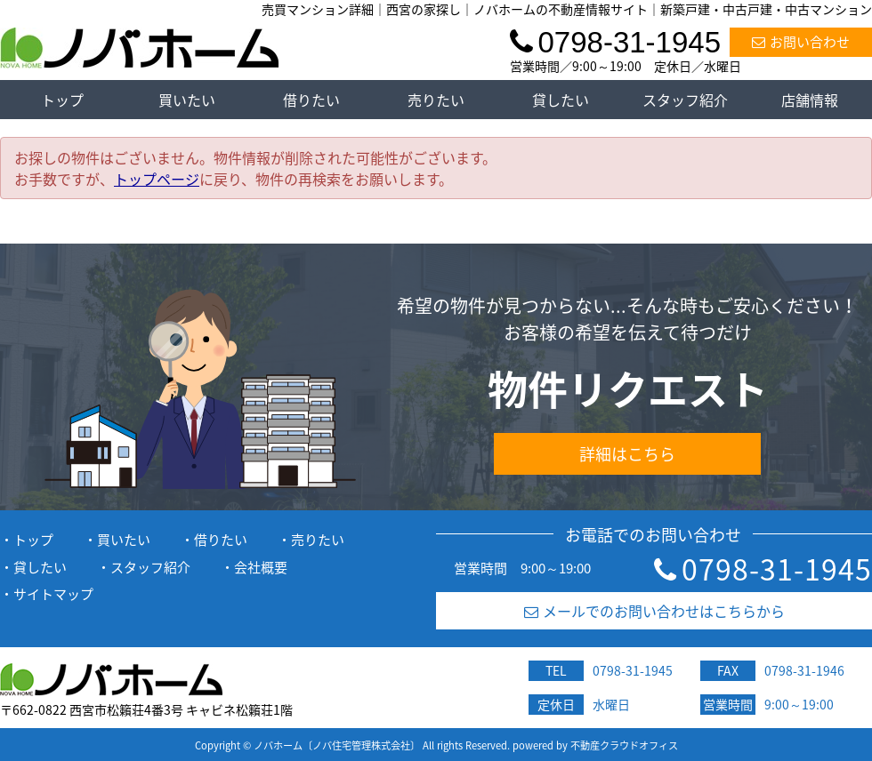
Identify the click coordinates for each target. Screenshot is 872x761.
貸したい (560, 99)
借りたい (311, 99)
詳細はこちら (627, 454)
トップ (62, 99)
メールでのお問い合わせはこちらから (654, 610)
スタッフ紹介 (685, 99)
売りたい (436, 99)
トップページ (156, 178)
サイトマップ (53, 594)
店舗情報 (809, 99)
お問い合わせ (801, 42)
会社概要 (260, 567)
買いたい (186, 99)
